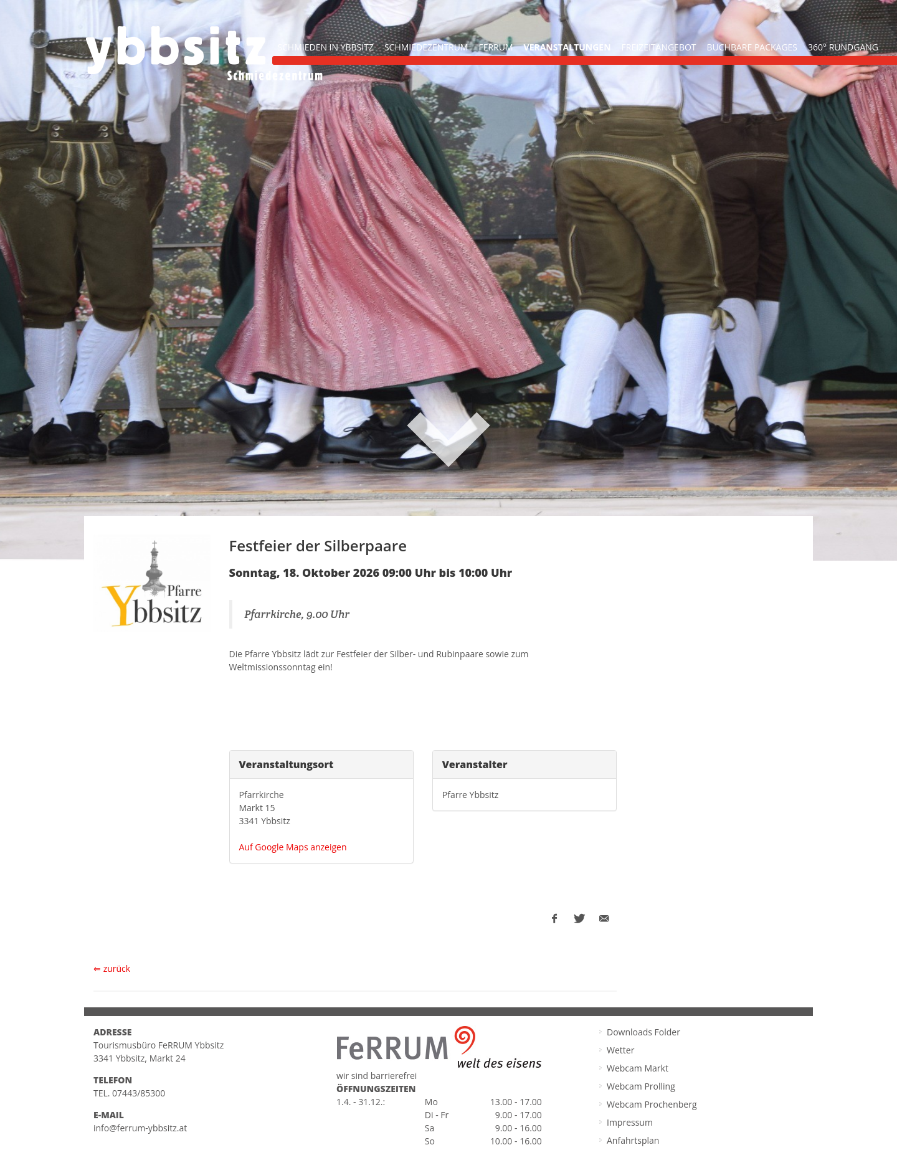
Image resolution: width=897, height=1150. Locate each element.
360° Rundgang (843, 47)
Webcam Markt (637, 1066)
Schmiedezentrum (426, 47)
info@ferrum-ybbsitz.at (140, 1126)
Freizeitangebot (659, 47)
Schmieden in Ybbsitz (325, 47)
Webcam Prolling (641, 1084)
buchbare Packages (752, 47)
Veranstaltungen (567, 47)
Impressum (630, 1120)
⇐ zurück (111, 966)
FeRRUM (495, 47)
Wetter (620, 1048)
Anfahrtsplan (633, 1138)
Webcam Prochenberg (652, 1102)
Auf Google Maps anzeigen (293, 845)
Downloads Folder (643, 1030)
